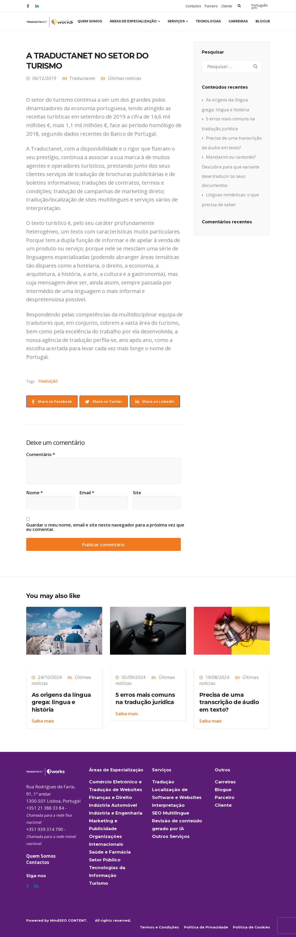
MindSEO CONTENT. (68, 920)
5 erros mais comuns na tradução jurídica (145, 698)
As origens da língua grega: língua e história (61, 702)
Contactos (193, 6)
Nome (34, 492)
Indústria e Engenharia (115, 813)
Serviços (176, 21)
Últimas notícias (124, 78)
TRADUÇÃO (48, 381)
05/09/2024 (134, 677)
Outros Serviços (171, 836)
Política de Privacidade (206, 927)
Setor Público (105, 859)
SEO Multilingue (170, 813)
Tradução (163, 781)
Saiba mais (43, 721)
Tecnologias (208, 21)
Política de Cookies (251, 927)
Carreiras (238, 21)
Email (86, 492)
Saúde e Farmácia (110, 852)
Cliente (226, 6)
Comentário (40, 454)
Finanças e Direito (110, 797)
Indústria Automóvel (113, 805)
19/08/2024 (217, 677)
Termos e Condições (159, 927)
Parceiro (211, 6)
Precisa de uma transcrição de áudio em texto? (229, 702)
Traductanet (82, 78)
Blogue (263, 21)
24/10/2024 (50, 677)
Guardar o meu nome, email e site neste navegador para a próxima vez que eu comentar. (105, 527)
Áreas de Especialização (133, 21)
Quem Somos (90, 21)
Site (137, 492)
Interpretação (168, 805)
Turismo (98, 883)
